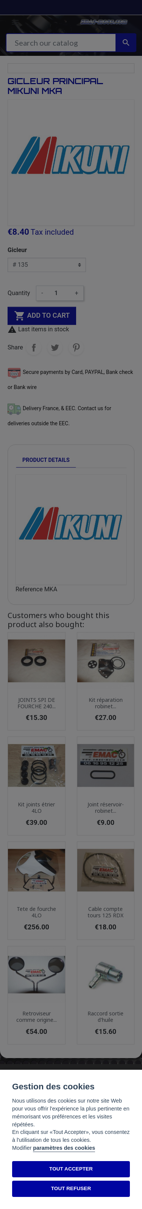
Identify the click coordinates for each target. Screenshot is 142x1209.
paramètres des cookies (64, 1148)
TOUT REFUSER (71, 1188)
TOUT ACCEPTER (71, 1169)
